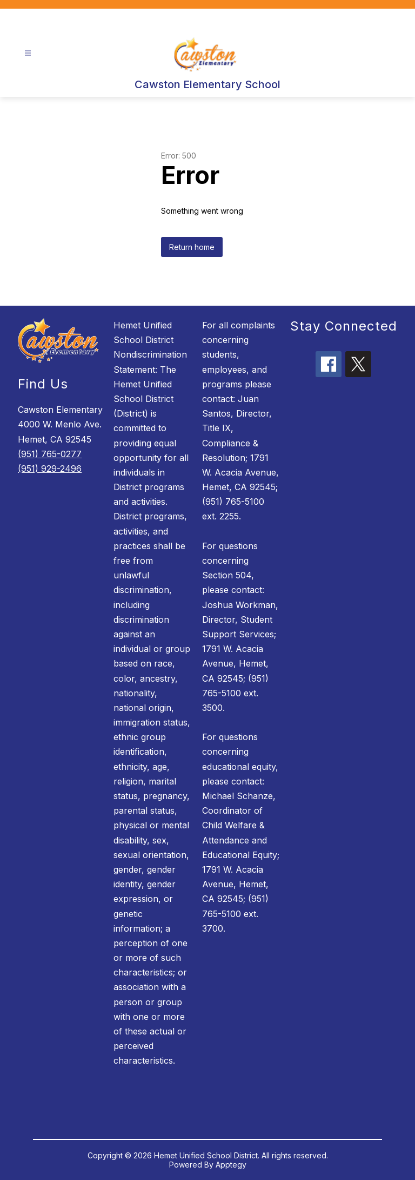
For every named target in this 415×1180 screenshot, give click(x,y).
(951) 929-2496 (50, 468)
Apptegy (231, 1164)
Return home (192, 247)
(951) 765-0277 (50, 454)
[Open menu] (28, 53)
